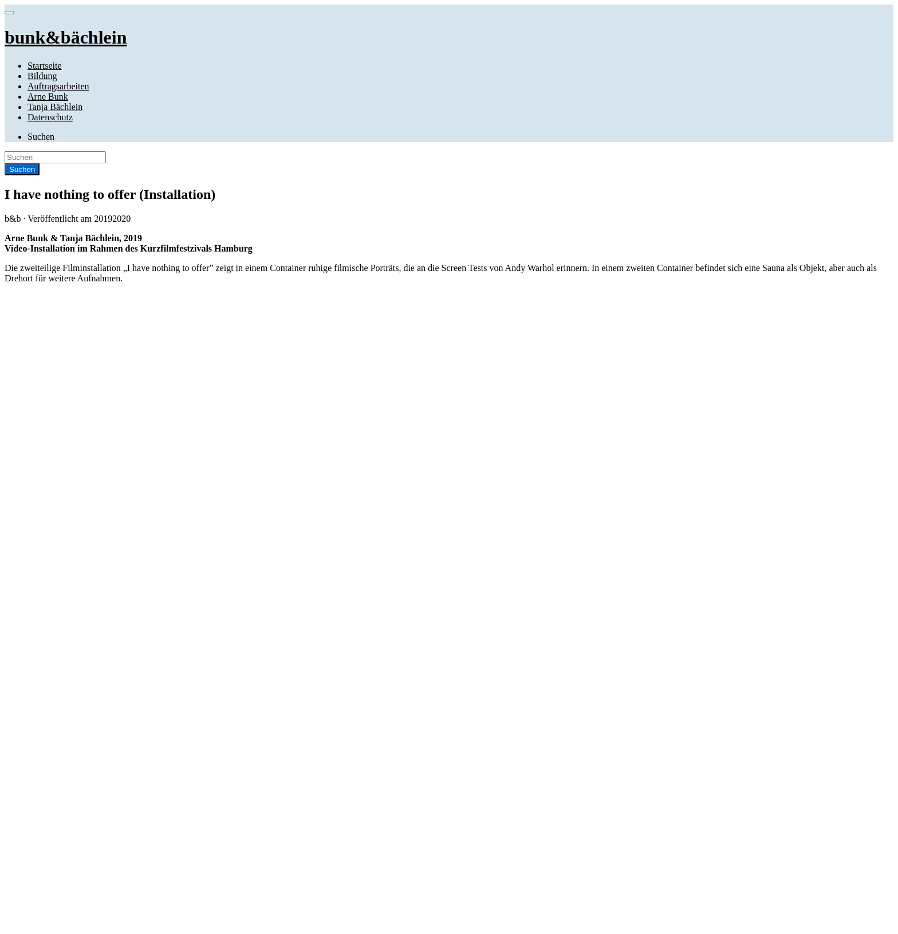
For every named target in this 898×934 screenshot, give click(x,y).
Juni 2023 (45, 662)
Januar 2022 (49, 672)
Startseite (44, 65)
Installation (25, 356)
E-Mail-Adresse (37, 539)
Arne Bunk (47, 96)
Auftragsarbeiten (58, 86)
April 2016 (47, 714)
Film (36, 783)
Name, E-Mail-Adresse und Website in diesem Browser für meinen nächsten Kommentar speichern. (201, 582)
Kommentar (26, 498)
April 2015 (47, 724)
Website (19, 560)
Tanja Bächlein (54, 107)
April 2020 (47, 693)
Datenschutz (50, 117)
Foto (35, 793)
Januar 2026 (49, 652)
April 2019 (47, 703)
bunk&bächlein (65, 833)
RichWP (100, 924)
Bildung (42, 76)
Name (19, 518)
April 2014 (47, 734)
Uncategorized (54, 814)
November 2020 (57, 683)
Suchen (40, 137)
